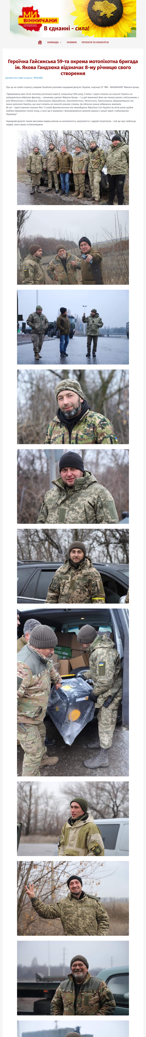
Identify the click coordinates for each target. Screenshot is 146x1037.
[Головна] (40, 42)
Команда (54, 42)
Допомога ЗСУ (11, 78)
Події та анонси (26, 78)
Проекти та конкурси (95, 42)
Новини (72, 42)
